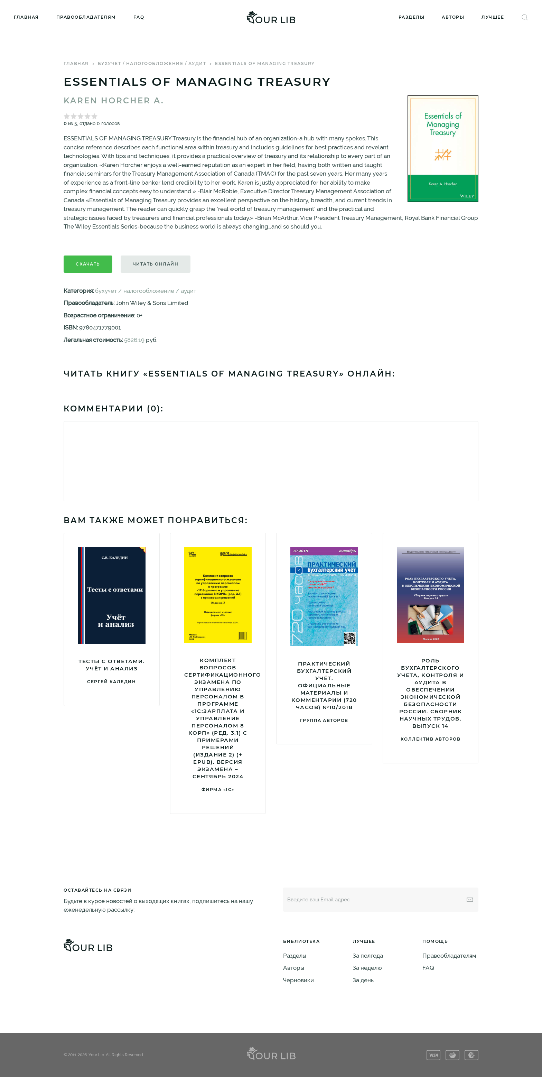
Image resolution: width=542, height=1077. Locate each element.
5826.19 (134, 339)
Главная (26, 17)
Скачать (88, 264)
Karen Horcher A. (114, 100)
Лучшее (493, 17)
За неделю (367, 967)
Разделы (412, 17)
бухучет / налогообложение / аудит (152, 63)
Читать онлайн (156, 264)
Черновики (298, 980)
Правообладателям (86, 17)
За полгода (368, 955)
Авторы (453, 17)
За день (363, 980)
